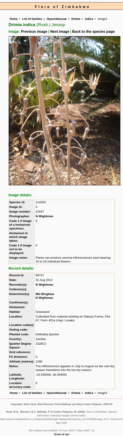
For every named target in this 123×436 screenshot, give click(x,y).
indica (89, 18)
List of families (32, 18)
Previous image (34, 31)
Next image (59, 31)
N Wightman (44, 216)
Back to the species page (93, 31)
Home (14, 18)
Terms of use (61, 434)
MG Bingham (45, 294)
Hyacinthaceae (57, 18)
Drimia (75, 18)
